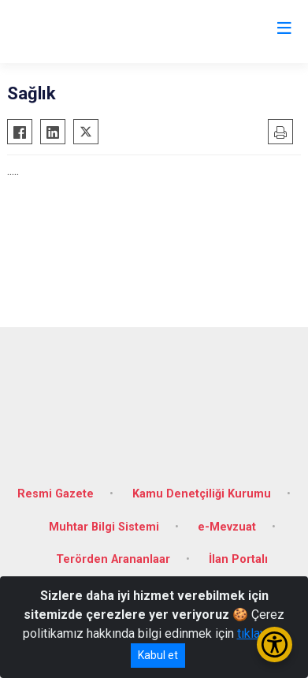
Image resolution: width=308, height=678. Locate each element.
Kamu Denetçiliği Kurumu (201, 494)
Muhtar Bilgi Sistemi (104, 527)
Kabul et (158, 655)
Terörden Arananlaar (113, 559)
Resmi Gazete (55, 494)
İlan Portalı (238, 559)
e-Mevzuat (227, 527)
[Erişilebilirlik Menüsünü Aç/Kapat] (274, 644)
